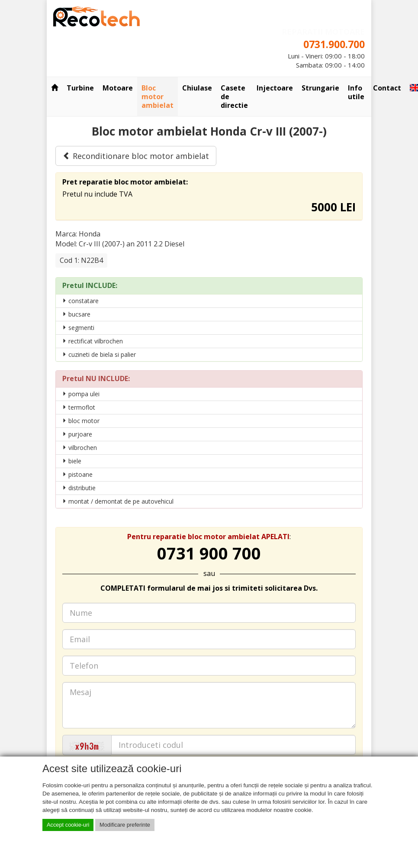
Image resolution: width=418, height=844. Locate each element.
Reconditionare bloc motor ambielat (136, 156)
